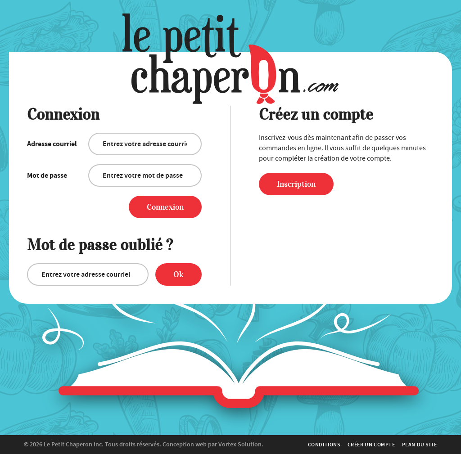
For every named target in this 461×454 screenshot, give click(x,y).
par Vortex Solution (235, 444)
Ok (178, 274)
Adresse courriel (52, 144)
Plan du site (419, 444)
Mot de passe (47, 175)
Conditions (324, 444)
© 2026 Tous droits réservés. (92, 444)
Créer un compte (371, 444)
